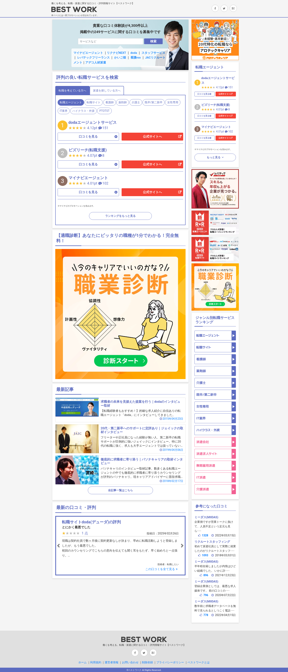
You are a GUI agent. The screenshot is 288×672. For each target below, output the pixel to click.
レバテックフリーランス (93, 57)
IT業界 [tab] (64, 110)
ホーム (82, 662)
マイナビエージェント (88, 53)
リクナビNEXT (116, 53)
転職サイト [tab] (93, 102)
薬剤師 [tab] (122, 102)
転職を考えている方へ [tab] (72, 90)
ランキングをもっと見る (120, 215)
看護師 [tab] (109, 102)
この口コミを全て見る (162, 569)
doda (133, 53)
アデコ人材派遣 (95, 62)
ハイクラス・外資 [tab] (83, 110)
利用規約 (95, 662)
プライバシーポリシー (170, 662)
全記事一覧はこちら (120, 490)
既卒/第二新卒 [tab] (153, 102)
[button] (66, 545)
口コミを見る (88, 136)
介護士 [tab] (136, 102)
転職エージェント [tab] (71, 102)
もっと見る (214, 157)
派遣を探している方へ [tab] (107, 90)
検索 (153, 41)
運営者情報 (111, 662)
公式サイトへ (152, 136)
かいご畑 (120, 57)
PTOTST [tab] (104, 110)
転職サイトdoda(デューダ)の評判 (91, 522)
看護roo (135, 57)
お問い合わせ (130, 662)
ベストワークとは (199, 662)
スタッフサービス (153, 53)
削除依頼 (147, 662)
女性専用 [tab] (172, 102)
